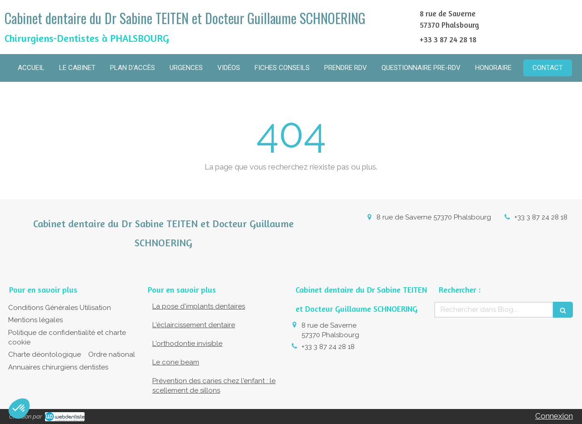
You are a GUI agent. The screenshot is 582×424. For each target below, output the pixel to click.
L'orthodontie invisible (187, 343)
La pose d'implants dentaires (198, 306)
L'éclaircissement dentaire (193, 325)
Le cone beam (175, 362)
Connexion (554, 415)
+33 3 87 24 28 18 (540, 217)
